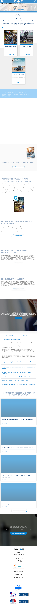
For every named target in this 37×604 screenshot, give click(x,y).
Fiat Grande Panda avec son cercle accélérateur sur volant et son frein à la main (17, 448)
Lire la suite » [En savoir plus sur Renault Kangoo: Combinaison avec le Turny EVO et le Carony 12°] (4, 506)
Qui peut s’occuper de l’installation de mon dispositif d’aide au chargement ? (16, 373)
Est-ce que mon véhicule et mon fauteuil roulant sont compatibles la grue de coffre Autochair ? (18, 362)
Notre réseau (18, 574)
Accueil (2, 3)
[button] (18, 339)
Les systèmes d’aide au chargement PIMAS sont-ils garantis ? (16, 376)
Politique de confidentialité (18, 580)
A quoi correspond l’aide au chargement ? (11, 339)
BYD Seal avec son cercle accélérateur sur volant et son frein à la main (17, 420)
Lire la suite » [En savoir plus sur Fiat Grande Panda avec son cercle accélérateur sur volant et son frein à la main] (4, 451)
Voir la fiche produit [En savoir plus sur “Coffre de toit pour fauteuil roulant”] (19, 82)
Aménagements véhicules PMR (8, 3)
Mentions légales (18, 577)
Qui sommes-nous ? (18, 571)
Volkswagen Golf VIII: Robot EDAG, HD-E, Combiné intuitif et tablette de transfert (16, 476)
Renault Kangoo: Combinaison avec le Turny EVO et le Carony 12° (17, 504)
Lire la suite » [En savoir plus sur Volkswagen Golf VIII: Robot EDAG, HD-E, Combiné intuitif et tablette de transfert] (4, 479)
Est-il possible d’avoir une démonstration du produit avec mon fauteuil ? (18, 385)
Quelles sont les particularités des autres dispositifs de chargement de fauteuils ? (18, 368)
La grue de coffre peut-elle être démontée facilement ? (15, 380)
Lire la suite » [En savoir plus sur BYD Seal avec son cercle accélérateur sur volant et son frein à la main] (4, 423)
